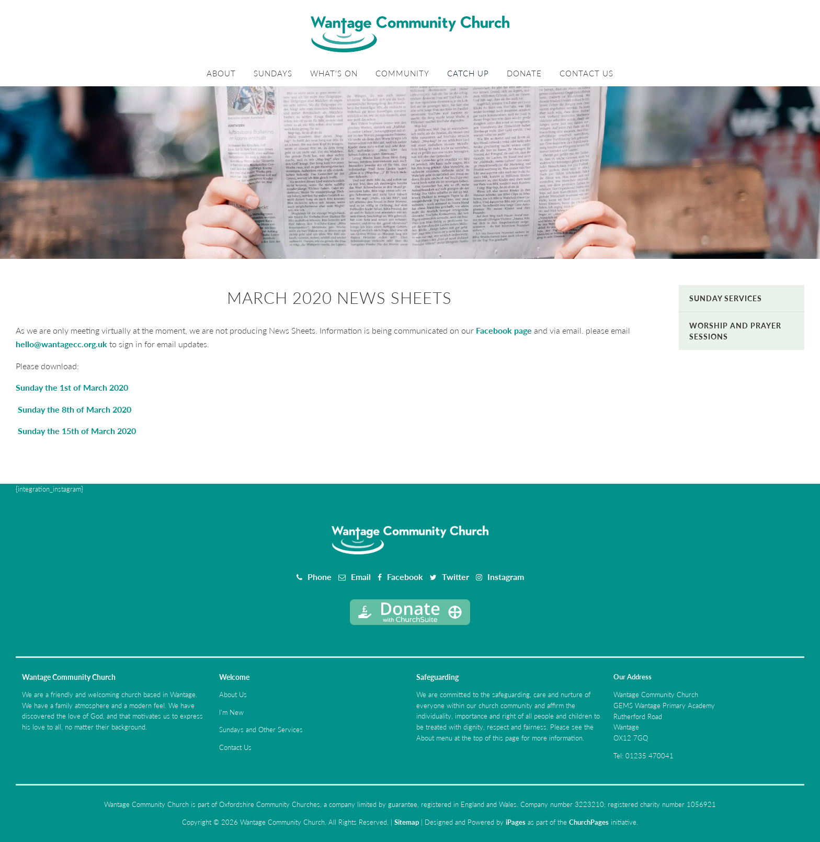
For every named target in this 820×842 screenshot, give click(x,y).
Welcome (234, 677)
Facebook (405, 577)
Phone (320, 577)
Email (361, 577)
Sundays (273, 73)
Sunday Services (725, 298)
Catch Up (468, 73)
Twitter (455, 577)
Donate (524, 73)
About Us (233, 694)
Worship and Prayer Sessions (735, 331)
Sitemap (406, 822)
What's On (334, 73)
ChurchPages (589, 822)
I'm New (231, 712)
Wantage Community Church (69, 677)
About (221, 73)
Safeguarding (437, 677)
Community (402, 73)
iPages (516, 822)
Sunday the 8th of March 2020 (73, 409)
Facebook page (504, 330)
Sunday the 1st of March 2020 (72, 387)
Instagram (505, 577)
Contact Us (586, 73)
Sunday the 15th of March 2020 (76, 431)
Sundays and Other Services (261, 729)
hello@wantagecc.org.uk (61, 344)
